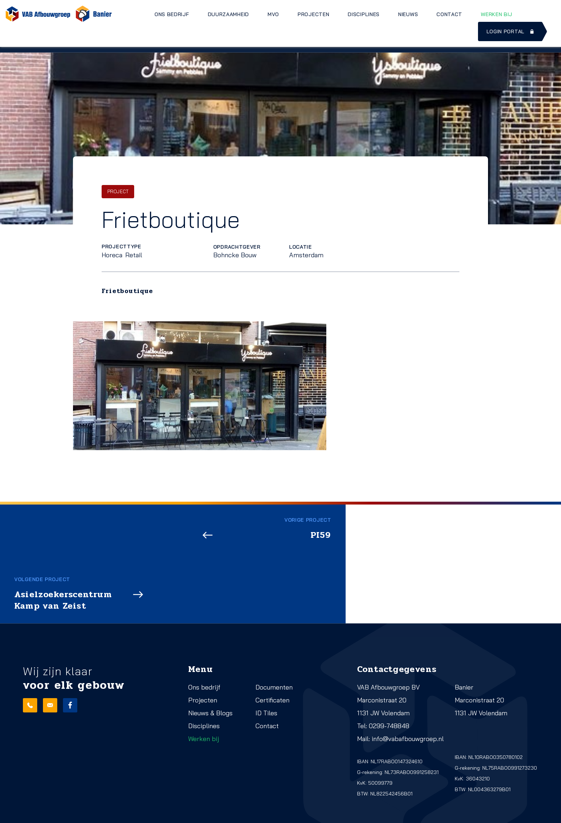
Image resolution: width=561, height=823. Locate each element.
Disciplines (364, 14)
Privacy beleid (128, 805)
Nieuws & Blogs (210, 671)
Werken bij (496, 14)
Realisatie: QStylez (45, 815)
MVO (273, 14)
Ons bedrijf (172, 14)
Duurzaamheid (228, 14)
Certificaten (272, 658)
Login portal (511, 31)
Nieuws (408, 14)
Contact (449, 14)
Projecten (313, 14)
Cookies (121, 815)
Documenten (274, 645)
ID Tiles (266, 671)
